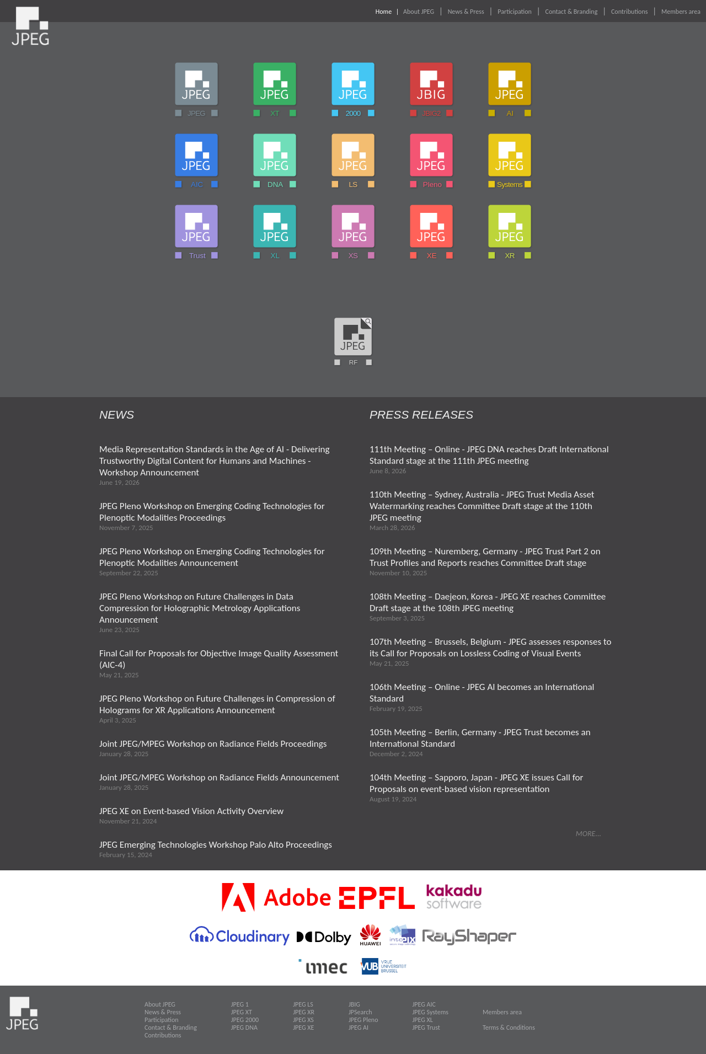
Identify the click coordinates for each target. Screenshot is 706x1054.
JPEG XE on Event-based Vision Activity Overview (191, 811)
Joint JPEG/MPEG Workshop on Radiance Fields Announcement (219, 777)
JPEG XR (303, 1012)
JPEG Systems (430, 1012)
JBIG (354, 1004)
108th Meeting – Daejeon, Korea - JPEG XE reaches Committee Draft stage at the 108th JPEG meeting (488, 602)
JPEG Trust (426, 1027)
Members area (680, 11)
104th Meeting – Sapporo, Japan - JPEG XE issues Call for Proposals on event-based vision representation (476, 783)
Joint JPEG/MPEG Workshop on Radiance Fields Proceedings (213, 744)
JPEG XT (241, 1012)
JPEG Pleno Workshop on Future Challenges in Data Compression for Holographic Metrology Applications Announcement (199, 608)
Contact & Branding (571, 11)
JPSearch (360, 1012)
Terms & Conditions (509, 1027)
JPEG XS (303, 1020)
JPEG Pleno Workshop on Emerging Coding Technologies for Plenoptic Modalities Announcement (212, 557)
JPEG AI (358, 1027)
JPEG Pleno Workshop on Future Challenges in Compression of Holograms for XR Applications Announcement (217, 704)
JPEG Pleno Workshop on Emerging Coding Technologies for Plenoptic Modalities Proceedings (212, 511)
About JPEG (418, 11)
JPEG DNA (244, 1027)
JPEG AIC (424, 1004)
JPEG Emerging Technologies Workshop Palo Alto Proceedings (215, 844)
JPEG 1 (240, 1004)
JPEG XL (423, 1020)
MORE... (588, 833)
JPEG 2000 (245, 1020)
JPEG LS (303, 1004)
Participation (515, 11)
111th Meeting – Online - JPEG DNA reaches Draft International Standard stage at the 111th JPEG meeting (489, 455)
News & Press (466, 11)
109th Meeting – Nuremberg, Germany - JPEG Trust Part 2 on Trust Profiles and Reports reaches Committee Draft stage (485, 557)
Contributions (629, 11)
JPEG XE (303, 1027)
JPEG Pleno (363, 1020)
